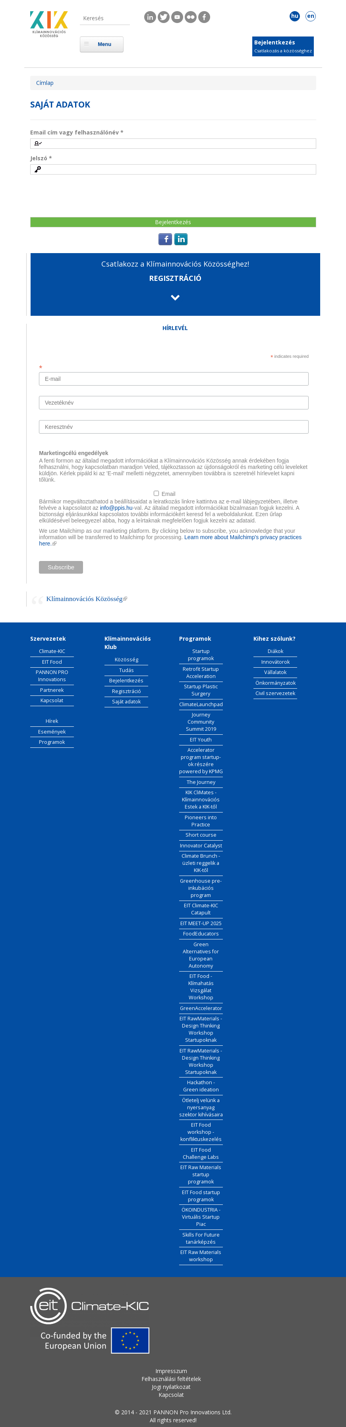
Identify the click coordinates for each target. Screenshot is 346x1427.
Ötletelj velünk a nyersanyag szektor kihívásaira (201, 1107)
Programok (52, 742)
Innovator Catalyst (201, 845)
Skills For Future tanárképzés (201, 1238)
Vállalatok (275, 672)
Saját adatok (126, 701)
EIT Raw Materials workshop (200, 1256)
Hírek (52, 721)
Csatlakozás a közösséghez (283, 51)
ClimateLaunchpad (201, 704)
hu (294, 15)
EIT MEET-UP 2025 (201, 923)
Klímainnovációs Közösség (87, 599)
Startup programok (201, 655)
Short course (201, 835)
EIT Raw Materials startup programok (200, 1174)
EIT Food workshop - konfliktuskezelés (201, 1132)
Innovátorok (275, 662)
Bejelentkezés (274, 42)
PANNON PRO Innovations (52, 676)
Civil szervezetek (275, 693)
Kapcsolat (52, 700)
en (310, 15)
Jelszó (41, 158)
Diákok (275, 651)
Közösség (126, 659)
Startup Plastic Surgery (201, 690)
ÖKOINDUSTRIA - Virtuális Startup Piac (201, 1216)
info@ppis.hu (116, 508)
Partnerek (52, 690)
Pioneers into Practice (201, 821)
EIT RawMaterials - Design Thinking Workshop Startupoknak (201, 1029)
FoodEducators (201, 933)
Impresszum (171, 1371)
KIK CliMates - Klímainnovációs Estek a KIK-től (201, 799)
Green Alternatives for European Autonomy (201, 955)
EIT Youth (201, 739)
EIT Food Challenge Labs (201, 1153)
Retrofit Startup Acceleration (201, 673)
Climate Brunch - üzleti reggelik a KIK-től (201, 863)
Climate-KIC (52, 651)
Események (52, 731)
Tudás (126, 670)
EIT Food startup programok (201, 1196)
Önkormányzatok (275, 683)
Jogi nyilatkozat (171, 1387)
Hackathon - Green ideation (201, 1086)
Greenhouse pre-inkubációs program (201, 888)
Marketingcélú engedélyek (73, 453)
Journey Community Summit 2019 (201, 721)
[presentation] (90, 195)
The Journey (201, 782)
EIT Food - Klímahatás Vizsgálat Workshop (201, 987)
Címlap (45, 82)
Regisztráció (126, 691)
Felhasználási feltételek (171, 1379)
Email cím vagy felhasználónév (77, 132)
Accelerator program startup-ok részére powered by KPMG (201, 761)
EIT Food (52, 662)
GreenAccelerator (201, 1008)
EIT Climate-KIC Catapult (201, 909)
